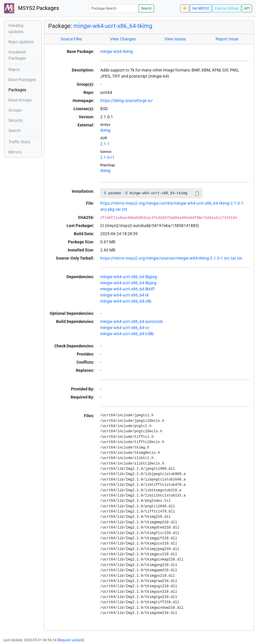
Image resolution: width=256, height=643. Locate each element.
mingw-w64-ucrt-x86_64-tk (124, 295)
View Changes (123, 39)
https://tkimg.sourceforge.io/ (126, 100)
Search (146, 8)
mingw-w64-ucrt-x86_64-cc (124, 327)
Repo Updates (21, 42)
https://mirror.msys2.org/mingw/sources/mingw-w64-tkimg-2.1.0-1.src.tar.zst (171, 258)
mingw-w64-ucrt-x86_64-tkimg (113, 25)
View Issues (175, 39)
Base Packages (22, 79)
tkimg (105, 130)
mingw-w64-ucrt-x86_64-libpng (128, 283)
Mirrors (15, 152)
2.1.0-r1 (107, 157)
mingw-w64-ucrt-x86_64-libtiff (127, 289)
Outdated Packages (17, 55)
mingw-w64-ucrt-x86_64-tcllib (127, 333)
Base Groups (20, 100)
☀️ (184, 8)
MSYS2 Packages (31, 8)
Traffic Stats (19, 142)
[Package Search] (114, 8)
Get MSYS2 (200, 8)
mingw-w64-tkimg (116, 51)
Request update (70, 640)
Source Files (71, 39)
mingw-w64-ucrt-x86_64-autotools (131, 321)
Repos (14, 69)
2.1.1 (105, 144)
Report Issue (227, 39)
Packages (17, 89)
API (247, 8)
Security (15, 120)
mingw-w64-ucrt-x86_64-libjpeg (128, 276)
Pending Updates (16, 28)
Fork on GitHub (227, 8)
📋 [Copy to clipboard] (196, 193)
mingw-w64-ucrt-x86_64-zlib (125, 301)
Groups (15, 110)
